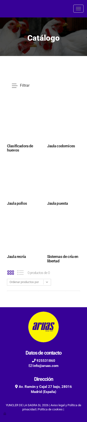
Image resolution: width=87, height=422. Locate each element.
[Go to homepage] (2, 8)
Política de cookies (50, 409)
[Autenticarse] (5, 413)
